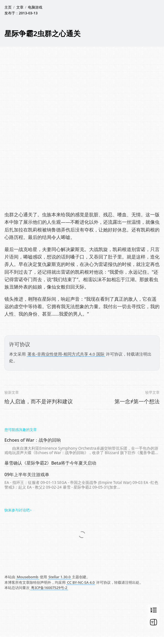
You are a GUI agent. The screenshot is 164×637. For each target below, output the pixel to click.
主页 (8, 7)
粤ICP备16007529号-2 (49, 587)
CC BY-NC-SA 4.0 (81, 582)
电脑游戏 (35, 7)
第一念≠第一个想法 (137, 401)
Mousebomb (27, 576)
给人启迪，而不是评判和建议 (38, 401)
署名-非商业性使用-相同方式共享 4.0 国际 (66, 354)
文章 (20, 7)
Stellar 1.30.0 (59, 576)
